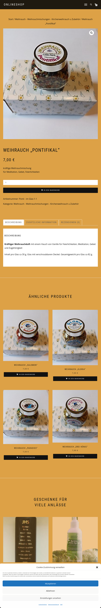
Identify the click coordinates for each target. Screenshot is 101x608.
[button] (97, 567)
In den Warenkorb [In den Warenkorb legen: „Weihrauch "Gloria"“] (76, 379)
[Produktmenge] (50, 182)
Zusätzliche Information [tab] (41, 222)
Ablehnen (50, 590)
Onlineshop (14, 4)
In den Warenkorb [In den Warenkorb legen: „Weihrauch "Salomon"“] (27, 374)
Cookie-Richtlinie (43, 604)
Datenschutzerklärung (53, 604)
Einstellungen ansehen (50, 598)
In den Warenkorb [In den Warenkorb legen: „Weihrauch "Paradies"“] (27, 457)
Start (10, 19)
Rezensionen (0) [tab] (70, 222)
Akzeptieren (50, 583)
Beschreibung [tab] (13, 222)
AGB (61, 604)
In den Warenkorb (52, 190)
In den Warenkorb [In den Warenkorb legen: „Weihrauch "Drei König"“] (76, 456)
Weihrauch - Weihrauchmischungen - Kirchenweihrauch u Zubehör (47, 19)
